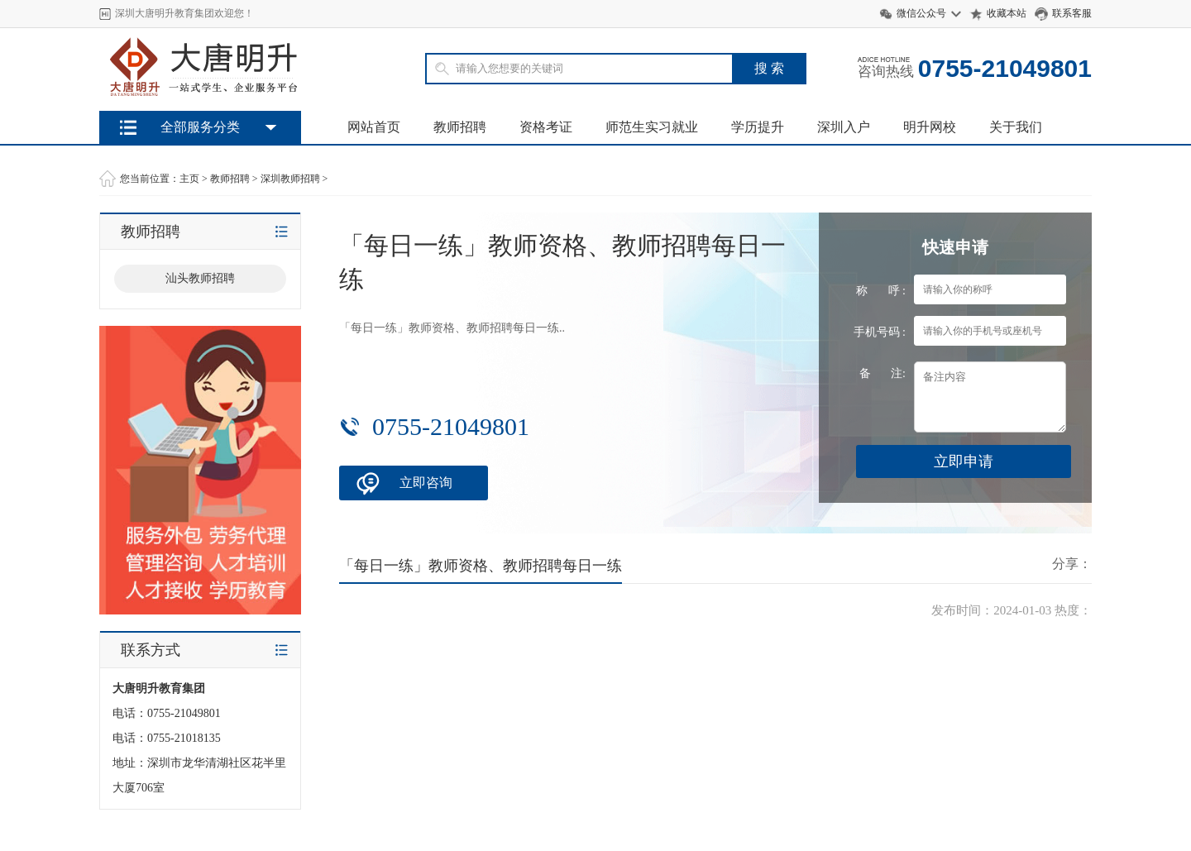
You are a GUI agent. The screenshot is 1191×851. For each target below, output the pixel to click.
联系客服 (1072, 13)
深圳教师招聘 (290, 178)
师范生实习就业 (651, 127)
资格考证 (545, 127)
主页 (189, 178)
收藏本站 (1006, 13)
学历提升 (757, 127)
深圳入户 (843, 127)
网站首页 (373, 127)
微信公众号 (921, 13)
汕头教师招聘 (200, 278)
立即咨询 (425, 483)
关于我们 (1015, 127)
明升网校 (929, 127)
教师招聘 (459, 127)
